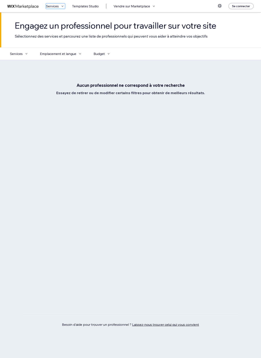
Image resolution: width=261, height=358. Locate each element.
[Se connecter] (241, 6)
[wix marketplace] (23, 6)
